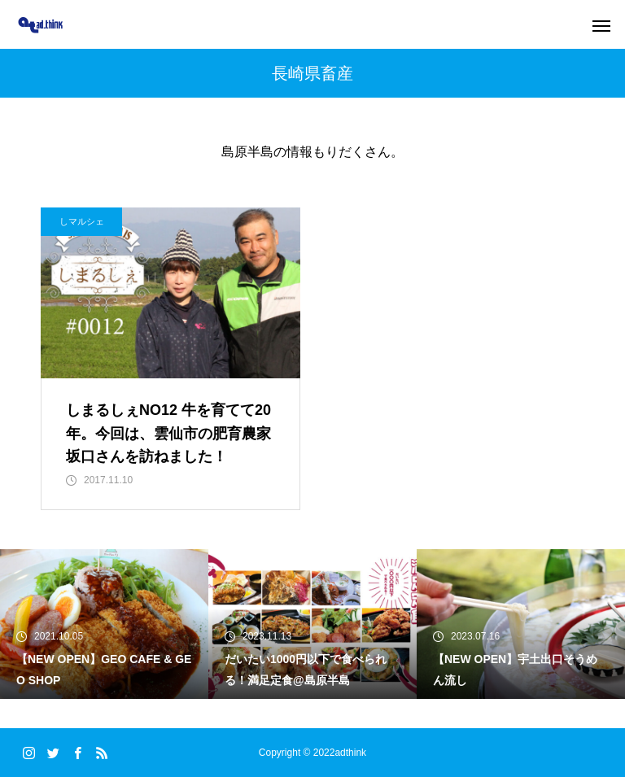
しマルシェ (81, 221)
